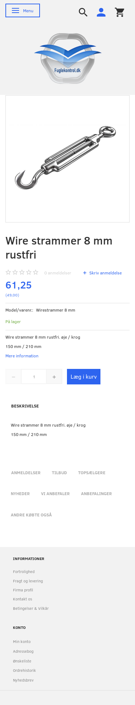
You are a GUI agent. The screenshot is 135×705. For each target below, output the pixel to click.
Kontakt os (22, 599)
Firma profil (23, 589)
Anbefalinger (96, 493)
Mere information (22, 355)
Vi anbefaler (55, 493)
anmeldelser (57, 273)
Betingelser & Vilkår (31, 608)
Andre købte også (31, 514)
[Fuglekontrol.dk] (62, 58)
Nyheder (20, 493)
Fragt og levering (28, 580)
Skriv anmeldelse (105, 273)
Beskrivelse (25, 406)
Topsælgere (91, 472)
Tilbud (59, 472)
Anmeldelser (26, 472)
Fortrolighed (24, 571)
